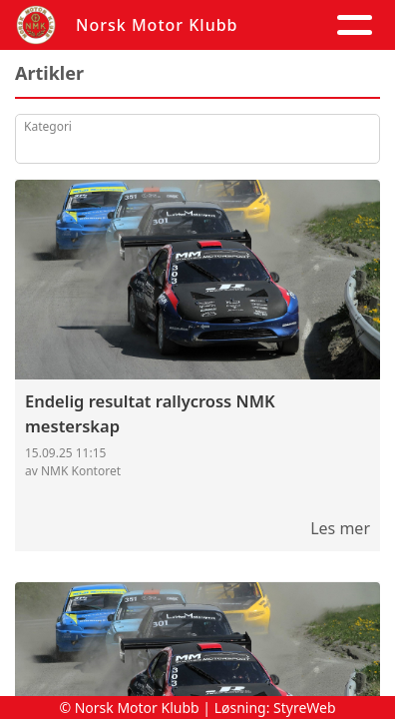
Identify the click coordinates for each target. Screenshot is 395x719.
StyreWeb (304, 707)
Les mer (340, 528)
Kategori (48, 126)
